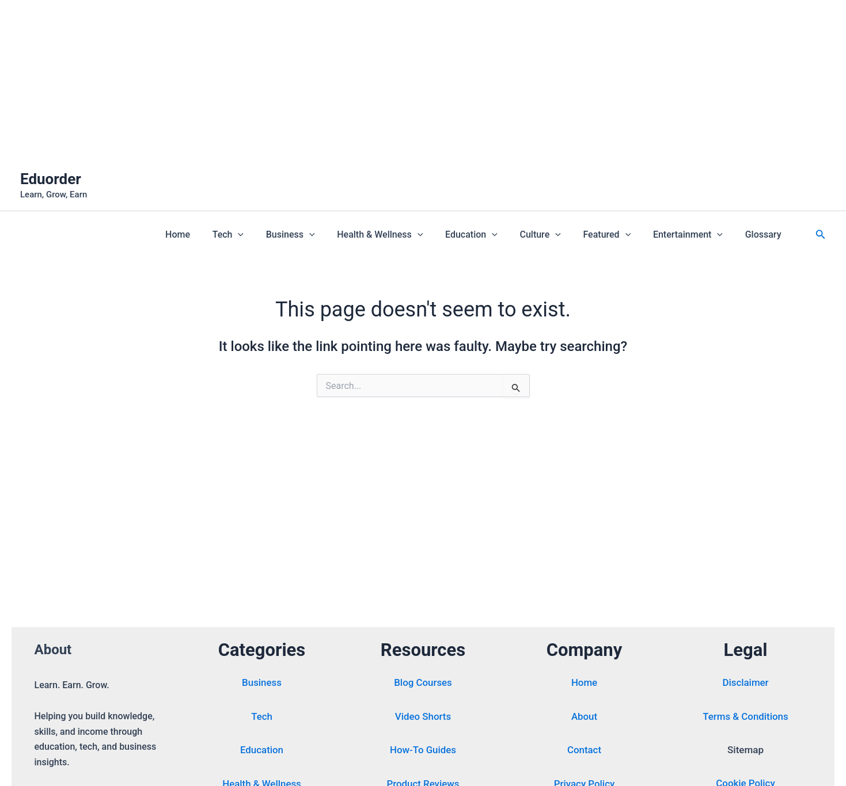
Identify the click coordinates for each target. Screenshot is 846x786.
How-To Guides (423, 751)
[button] (266, 234)
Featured (616, 234)
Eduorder (50, 179)
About (584, 718)
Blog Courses (423, 684)
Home (210, 234)
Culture (553, 234)
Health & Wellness (401, 234)
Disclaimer (745, 684)
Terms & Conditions (746, 718)
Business (315, 234)
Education (488, 234)
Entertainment (694, 234)
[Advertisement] (345, 80)
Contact (584, 751)
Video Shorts (422, 718)
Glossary (765, 234)
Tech (256, 234)
